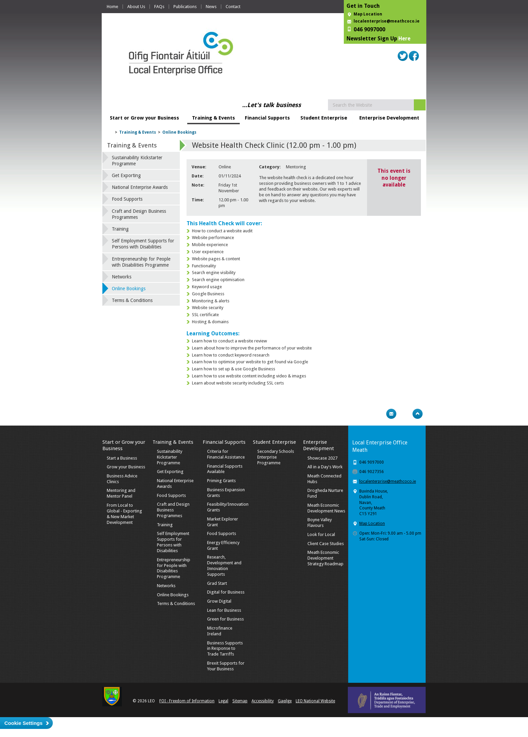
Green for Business (225, 619)
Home (112, 6)
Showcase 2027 (322, 458)
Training (120, 229)
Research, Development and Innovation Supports (224, 566)
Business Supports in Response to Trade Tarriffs (225, 648)
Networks (121, 276)
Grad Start (217, 583)
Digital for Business (225, 592)
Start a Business (122, 458)
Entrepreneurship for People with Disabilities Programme (141, 262)
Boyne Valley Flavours (319, 522)
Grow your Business (126, 466)
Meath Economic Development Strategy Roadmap (325, 558)
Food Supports (127, 199)
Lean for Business (224, 610)
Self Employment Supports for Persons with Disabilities (143, 243)
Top (417, 414)
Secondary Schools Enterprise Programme (275, 457)
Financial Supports (267, 118)
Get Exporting (126, 175)
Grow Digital (219, 601)
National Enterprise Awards (140, 187)
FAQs (159, 6)
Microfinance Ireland (219, 631)
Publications (185, 6)
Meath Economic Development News (326, 508)
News (211, 6)
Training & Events (213, 118)
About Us (136, 6)
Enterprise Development (389, 118)
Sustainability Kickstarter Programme (137, 160)
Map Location (368, 14)
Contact (233, 6)
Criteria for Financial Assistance (226, 454)
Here (404, 38)
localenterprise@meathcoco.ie (387, 21)
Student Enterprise (323, 118)
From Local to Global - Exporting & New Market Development (124, 514)
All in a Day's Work (324, 466)
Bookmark (404, 414)
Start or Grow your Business (144, 118)
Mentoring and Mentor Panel (121, 493)
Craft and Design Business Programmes (139, 214)
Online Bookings (179, 132)
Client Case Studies (325, 543)
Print (378, 414)
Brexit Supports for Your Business (225, 666)
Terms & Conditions (132, 300)
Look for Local (321, 534)
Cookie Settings (23, 723)
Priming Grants (221, 480)
